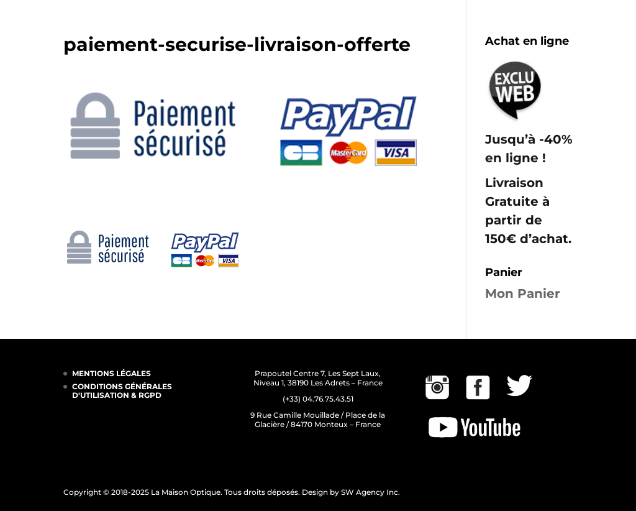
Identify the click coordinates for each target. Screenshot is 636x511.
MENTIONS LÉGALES (111, 373)
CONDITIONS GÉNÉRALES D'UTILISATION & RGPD (122, 391)
